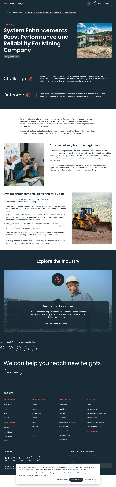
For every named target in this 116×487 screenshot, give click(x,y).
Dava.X (6, 409)
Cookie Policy (83, 469)
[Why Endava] (16, 400)
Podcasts (35, 427)
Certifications (64, 427)
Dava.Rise (7, 418)
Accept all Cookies (76, 479)
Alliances (62, 418)
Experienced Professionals (96, 413)
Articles (34, 405)
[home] (10, 12)
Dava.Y (6, 413)
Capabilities (8, 432)
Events (6, 441)
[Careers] (100, 400)
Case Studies (8, 436)
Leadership (63, 405)
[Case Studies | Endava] (18, 12)
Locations (62, 409)
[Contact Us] (100, 431)
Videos (34, 422)
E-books (34, 435)
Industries (7, 428)
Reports (34, 409)
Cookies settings (62, 479)
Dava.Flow (7, 405)
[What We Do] (16, 423)
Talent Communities (94, 427)
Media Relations (64, 435)
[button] (6, 4)
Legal (5, 469)
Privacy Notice (12, 469)
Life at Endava (92, 418)
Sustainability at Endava (67, 422)
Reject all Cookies (90, 479)
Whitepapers (36, 413)
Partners (62, 413)
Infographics (36, 431)
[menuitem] (16, 404)
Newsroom (63, 440)
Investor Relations (65, 431)
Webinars (35, 418)
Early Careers (92, 409)
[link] (10, 348)
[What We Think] (44, 400)
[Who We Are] (72, 400)
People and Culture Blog (95, 422)
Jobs (89, 405)
